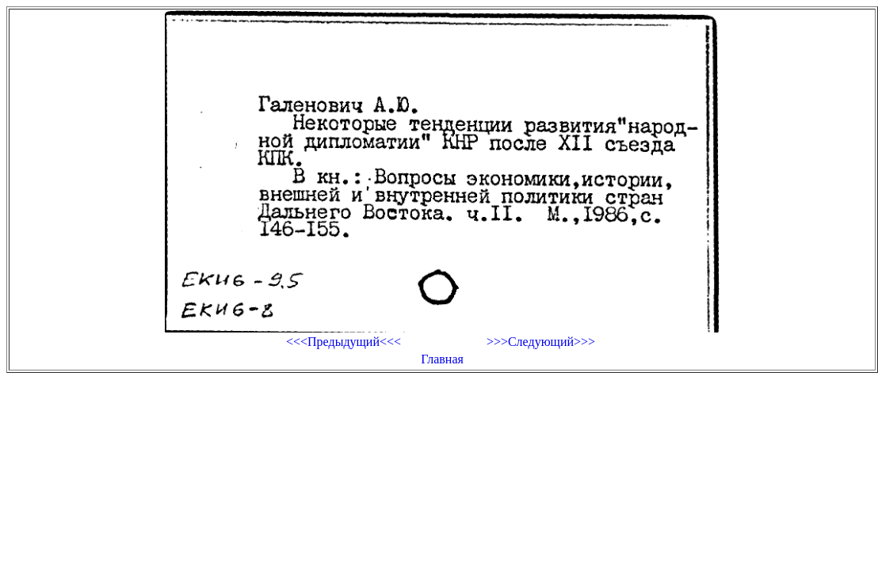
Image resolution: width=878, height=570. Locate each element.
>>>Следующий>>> (541, 341)
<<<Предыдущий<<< (343, 341)
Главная (442, 359)
